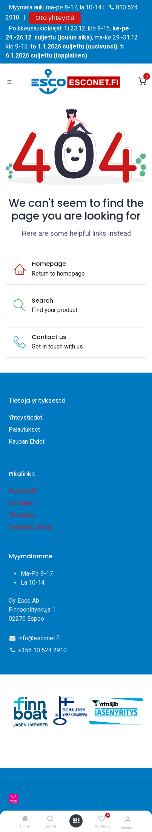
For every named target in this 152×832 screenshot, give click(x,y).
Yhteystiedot (26, 417)
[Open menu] (76, 821)
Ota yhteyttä (54, 18)
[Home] (24, 819)
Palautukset (24, 429)
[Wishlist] (101, 819)
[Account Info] (127, 819)
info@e (27, 638)
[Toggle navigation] (9, 81)
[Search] (50, 819)
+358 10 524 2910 (42, 650)
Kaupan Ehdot (27, 441)
